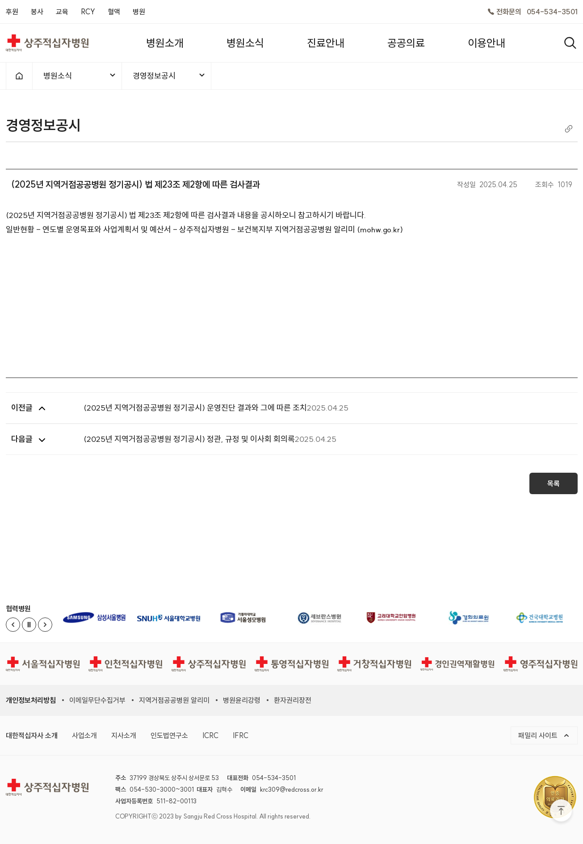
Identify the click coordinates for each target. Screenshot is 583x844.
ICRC (210, 735)
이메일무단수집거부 (97, 700)
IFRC (240, 735)
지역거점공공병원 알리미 (174, 700)
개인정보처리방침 (31, 700)
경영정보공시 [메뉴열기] (169, 76)
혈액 (114, 11)
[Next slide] (45, 624)
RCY (88, 11)
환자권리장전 (292, 700)
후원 (12, 11)
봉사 (37, 11)
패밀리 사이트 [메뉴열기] (544, 735)
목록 (553, 483)
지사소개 (123, 735)
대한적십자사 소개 (32, 735)
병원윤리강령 (241, 700)
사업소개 (84, 735)
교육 (62, 11)
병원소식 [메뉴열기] (80, 76)
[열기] (570, 43)
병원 (139, 11)
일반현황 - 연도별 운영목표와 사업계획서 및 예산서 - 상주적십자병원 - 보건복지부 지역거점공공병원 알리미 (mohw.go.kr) (204, 229)
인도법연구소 (169, 735)
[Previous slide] (13, 624)
